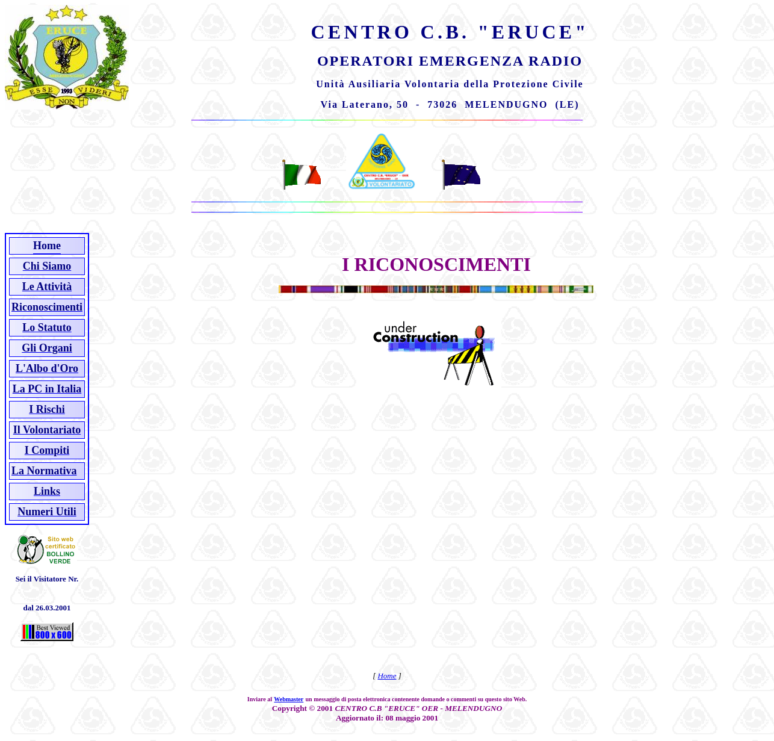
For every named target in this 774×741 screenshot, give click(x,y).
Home (386, 675)
